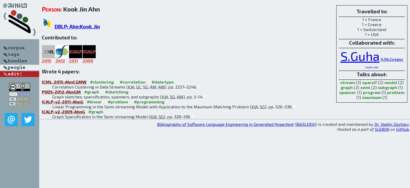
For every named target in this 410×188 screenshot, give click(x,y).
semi (365, 87)
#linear (94, 101)
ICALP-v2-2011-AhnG (62, 101)
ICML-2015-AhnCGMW (64, 81)
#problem (118, 101)
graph (347, 87)
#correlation (133, 81)
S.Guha (360, 55)
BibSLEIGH (306, 124)
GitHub (402, 129)
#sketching (116, 91)
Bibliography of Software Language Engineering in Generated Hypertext (225, 124)
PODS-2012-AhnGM (61, 91)
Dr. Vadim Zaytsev (391, 124)
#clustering (102, 81)
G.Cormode (368, 67)
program (371, 92)
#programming (149, 101)
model (390, 82)
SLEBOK (382, 129)
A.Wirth (375, 67)
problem (396, 92)
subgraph (387, 87)
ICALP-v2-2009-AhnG (63, 111)
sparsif (369, 82)
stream (347, 82)
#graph (91, 91)
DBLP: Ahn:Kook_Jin (77, 27)
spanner (347, 92)
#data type (163, 81)
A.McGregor (392, 59)
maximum (371, 97)
